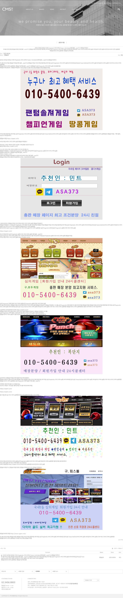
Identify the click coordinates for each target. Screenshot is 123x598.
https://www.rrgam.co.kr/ (18, 533)
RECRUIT (63, 9)
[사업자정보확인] (73, 583)
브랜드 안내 (21, 571)
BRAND (41, 9)
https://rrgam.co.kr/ (13, 138)
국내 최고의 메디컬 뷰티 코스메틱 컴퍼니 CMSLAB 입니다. (106, 3)
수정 (2, 548)
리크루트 (38, 571)
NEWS (52, 9)
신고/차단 (120, 539)
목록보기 (120, 548)
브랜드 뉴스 (55, 571)
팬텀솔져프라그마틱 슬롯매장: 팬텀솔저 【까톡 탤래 (14, 560)
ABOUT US (29, 9)
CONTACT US (76, 9)
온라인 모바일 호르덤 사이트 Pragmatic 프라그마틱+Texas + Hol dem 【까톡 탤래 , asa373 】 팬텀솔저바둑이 (47, 557)
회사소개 (4, 571)
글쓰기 (115, 548)
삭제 (5, 548)
